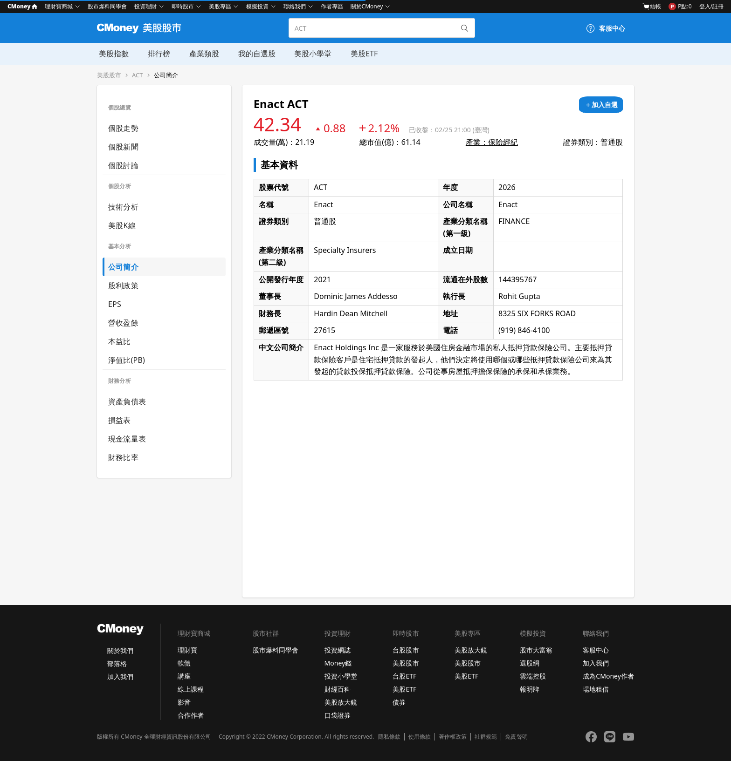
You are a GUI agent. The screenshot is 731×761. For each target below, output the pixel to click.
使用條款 (419, 737)
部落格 (117, 663)
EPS (114, 304)
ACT (137, 75)
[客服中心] (605, 28)
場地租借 (596, 689)
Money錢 (338, 663)
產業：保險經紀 (492, 142)
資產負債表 (127, 401)
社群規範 (486, 737)
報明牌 (529, 689)
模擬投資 (257, 6)
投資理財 (145, 6)
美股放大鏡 (340, 702)
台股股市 (406, 649)
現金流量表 (127, 439)
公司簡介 (166, 75)
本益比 (119, 341)
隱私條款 (389, 737)
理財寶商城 (59, 6)
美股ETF (360, 53)
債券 (399, 702)
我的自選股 (253, 53)
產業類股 (201, 53)
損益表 (119, 420)
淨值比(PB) (126, 360)
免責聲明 (516, 737)
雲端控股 (533, 676)
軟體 (184, 663)
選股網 (529, 663)
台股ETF (404, 676)
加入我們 (120, 676)
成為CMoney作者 (608, 676)
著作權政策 (453, 737)
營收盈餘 (123, 323)
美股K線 (122, 225)
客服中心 (596, 649)
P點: (680, 6)
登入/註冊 (711, 6)
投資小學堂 (340, 676)
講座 (184, 676)
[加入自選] (601, 104)
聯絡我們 (294, 6)
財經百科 (337, 689)
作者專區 (332, 6)
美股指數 (112, 53)
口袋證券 (337, 715)
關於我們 (120, 650)
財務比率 (123, 457)
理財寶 (187, 649)
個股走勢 (123, 128)
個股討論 (123, 165)
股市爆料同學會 (107, 6)
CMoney (22, 6)
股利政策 (123, 285)
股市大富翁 (536, 649)
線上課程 (191, 689)
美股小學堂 (309, 53)
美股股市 (109, 75)
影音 (184, 702)
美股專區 (220, 6)
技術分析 (123, 207)
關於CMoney (367, 6)
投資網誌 (337, 649)
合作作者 (191, 715)
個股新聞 (123, 147)
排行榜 (156, 53)
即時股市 (183, 6)
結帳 (651, 6)
